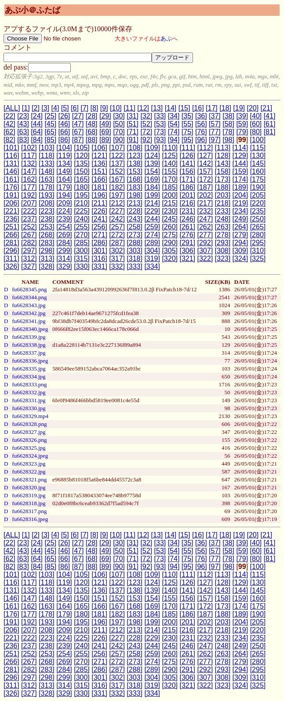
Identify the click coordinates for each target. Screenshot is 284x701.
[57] (215, 124)
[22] (9, 116)
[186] (187, 187)
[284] (64, 242)
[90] (119, 139)
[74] (174, 132)
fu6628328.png (29, 424)
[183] (134, 187)
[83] (23, 139)
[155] (170, 171)
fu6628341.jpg (28, 321)
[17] (212, 108)
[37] (215, 116)
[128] (223, 155)
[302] (117, 250)
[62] (9, 132)
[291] (187, 242)
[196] (99, 195)
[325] (258, 258)
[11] (129, 108)
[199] (152, 195)
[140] (170, 163)
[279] (240, 235)
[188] (223, 187)
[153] (134, 171)
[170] (170, 179)
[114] (240, 147)
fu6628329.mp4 (30, 416)
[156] (187, 171)
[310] (258, 250)
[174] (240, 179)
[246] (187, 219)
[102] (29, 147)
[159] (240, 171)
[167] (117, 179)
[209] (64, 203)
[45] (50, 124)
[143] (223, 163)
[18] (225, 108)
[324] (240, 258)
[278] (223, 235)
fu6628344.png (29, 297)
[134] (64, 163)
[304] (152, 250)
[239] (64, 219)
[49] (105, 124)
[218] (223, 203)
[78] (228, 132)
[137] (117, 163)
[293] (223, 242)
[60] (256, 124)
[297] (29, 250)
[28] (92, 116)
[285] (82, 242)
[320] (170, 258)
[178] (47, 187)
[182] (117, 187)
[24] (37, 116)
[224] (64, 211)
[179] (64, 187)
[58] (228, 124)
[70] (119, 132)
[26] (64, 116)
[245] (170, 219)
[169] (152, 179)
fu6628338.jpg (28, 344)
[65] (50, 132)
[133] (47, 163)
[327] (29, 266)
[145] (258, 163)
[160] (258, 171)
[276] (187, 235)
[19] (239, 108)
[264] (240, 227)
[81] (270, 132)
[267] (29, 235)
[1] (26, 108)
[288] (134, 242)
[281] (11, 242)
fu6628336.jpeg (30, 360)
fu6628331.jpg (28, 400)
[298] (47, 250)
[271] (99, 235)
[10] (116, 108)
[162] (29, 179)
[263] (223, 227)
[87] (78, 139)
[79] (242, 132)
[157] (205, 171)
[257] (117, 227)
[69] (105, 132)
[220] (258, 203)
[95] (187, 139)
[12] (143, 108)
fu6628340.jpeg (30, 329)
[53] (160, 124)
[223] (47, 211)
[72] (146, 132)
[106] (99, 147)
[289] (152, 242)
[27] (78, 116)
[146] (11, 171)
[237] (29, 219)
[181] (99, 187)
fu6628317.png (29, 511)
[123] (134, 155)
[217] (205, 203)
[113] (223, 147)
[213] (134, 203)
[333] (134, 266)
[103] (47, 147)
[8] (94, 108)
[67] (78, 132)
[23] (23, 116)
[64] (37, 132)
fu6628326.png (29, 440)
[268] (47, 235)
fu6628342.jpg (28, 313)
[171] (187, 179)
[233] (223, 211)
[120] (82, 155)
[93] (160, 139)
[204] (240, 195)
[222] (29, 211)
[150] (82, 171)
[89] (105, 139)
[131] (11, 163)
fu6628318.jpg (28, 503)
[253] (47, 227)
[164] (64, 179)
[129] (240, 155)
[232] (205, 211)
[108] (134, 147)
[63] (23, 132)
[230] (170, 211)
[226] (99, 211)
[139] (152, 163)
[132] (29, 163)
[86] (64, 139)
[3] (45, 108)
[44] (37, 124)
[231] (187, 211)
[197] (117, 195)
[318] (134, 258)
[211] (99, 203)
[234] (240, 211)
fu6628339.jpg (28, 337)
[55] (187, 124)
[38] (228, 116)
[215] (170, 203)
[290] (170, 242)
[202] (205, 195)
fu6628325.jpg (28, 447)
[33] (160, 116)
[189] (240, 187)
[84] (37, 139)
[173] (223, 179)
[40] (256, 116)
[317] (117, 258)
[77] (215, 132)
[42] (9, 124)
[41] (270, 116)
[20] (253, 108)
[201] (187, 195)
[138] (134, 163)
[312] (29, 258)
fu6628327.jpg (28, 432)
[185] (170, 187)
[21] (267, 108)
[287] (117, 242)
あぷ (166, 38)
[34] (174, 116)
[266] (11, 235)
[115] (258, 147)
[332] (117, 266)
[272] (117, 235)
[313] (47, 258)
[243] (134, 219)
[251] (11, 227)
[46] (64, 124)
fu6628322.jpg (28, 471)
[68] (92, 132)
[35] (187, 116)
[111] (187, 147)
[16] (198, 108)
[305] (170, 250)
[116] (11, 155)
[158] (223, 171)
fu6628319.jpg (28, 495)
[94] (174, 139)
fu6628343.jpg (28, 305)
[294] (240, 242)
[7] (84, 108)
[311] (11, 258)
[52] (146, 124)
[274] (152, 235)
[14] (171, 108)
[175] (258, 179)
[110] (170, 147)
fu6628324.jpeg (30, 455)
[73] (160, 132)
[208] (47, 203)
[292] (205, 242)
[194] (64, 195)
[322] (205, 258)
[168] (134, 179)
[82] (9, 139)
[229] (152, 211)
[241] (99, 219)
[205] (258, 195)
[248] (223, 219)
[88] (92, 139)
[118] (47, 155)
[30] (119, 116)
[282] (29, 242)
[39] (242, 116)
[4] (55, 108)
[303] (134, 250)
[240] (82, 219)
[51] (132, 124)
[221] (11, 211)
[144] (240, 163)
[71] (132, 132)
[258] (134, 227)
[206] (11, 203)
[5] (65, 108)
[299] (64, 250)
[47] (78, 124)
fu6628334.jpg (28, 376)
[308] (223, 250)
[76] (201, 132)
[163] (47, 179)
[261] (187, 227)
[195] (82, 195)
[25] (50, 116)
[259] (152, 227)
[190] (258, 187)
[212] (117, 203)
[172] (205, 179)
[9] (104, 108)
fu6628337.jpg (28, 352)
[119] (64, 155)
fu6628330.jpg (28, 408)
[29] (105, 116)
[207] (29, 203)
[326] (11, 266)
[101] (11, 147)
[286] (99, 242)
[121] (99, 155)
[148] (47, 171)
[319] (152, 258)
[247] (205, 219)
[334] (152, 266)
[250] (258, 219)
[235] (258, 211)
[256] (99, 227)
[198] (134, 195)
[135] (82, 163)
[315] (82, 258)
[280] (258, 235)
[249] (240, 219)
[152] (117, 171)
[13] (157, 108)
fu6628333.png (29, 384)
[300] (82, 250)
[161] (11, 179)
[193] (47, 195)
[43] (23, 124)
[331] (99, 266)
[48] (92, 124)
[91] (132, 139)
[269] (64, 235)
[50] (119, 124)
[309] (240, 250)
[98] (228, 139)
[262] (205, 227)
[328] (47, 266)
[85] (50, 139)
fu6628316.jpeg (30, 519)
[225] (82, 211)
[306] (187, 250)
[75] (187, 132)
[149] (64, 171)
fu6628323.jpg (28, 463)
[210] (82, 203)
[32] (146, 116)
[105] (82, 147)
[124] (152, 155)
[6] (75, 108)
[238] (47, 219)
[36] (201, 116)
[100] (258, 139)
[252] (29, 227)
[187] (205, 187)
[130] (258, 155)
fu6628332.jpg (28, 392)
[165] (82, 179)
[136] (99, 163)
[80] (256, 132)
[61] (270, 124)
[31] (132, 116)
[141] (187, 163)
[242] (117, 219)
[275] (170, 235)
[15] (184, 108)
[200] (170, 195)
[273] (134, 235)
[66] (64, 132)
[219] (240, 203)
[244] (152, 219)
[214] (152, 203)
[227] (117, 211)
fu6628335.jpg (28, 368)
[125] (170, 155)
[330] (82, 266)
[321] (187, 258)
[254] (64, 227)
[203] (223, 195)
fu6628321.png (29, 479)
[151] (99, 171)
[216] (187, 203)
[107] (117, 147)
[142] (205, 163)
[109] (152, 147)
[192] (29, 195)
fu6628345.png (29, 289)
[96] (201, 139)
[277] (205, 235)
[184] (152, 187)
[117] (29, 155)
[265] (258, 227)
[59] (242, 124)
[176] (11, 187)
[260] (170, 227)
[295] (258, 242)
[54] (174, 124)
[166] (99, 179)
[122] (117, 155)
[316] (99, 258)
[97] (215, 139)
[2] (36, 108)
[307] (205, 250)
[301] (99, 250)
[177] (29, 187)
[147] (29, 171)
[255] (82, 227)
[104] (64, 147)
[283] (47, 242)
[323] (223, 258)
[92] (146, 139)
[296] (11, 250)
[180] (82, 187)
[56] (201, 124)
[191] (11, 195)
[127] (205, 155)
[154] (152, 171)
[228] (134, 211)
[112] (205, 147)
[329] (64, 266)
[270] (82, 235)
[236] (11, 219)
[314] (64, 258)
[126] (187, 155)
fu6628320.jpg (28, 487)
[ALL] (12, 108)
